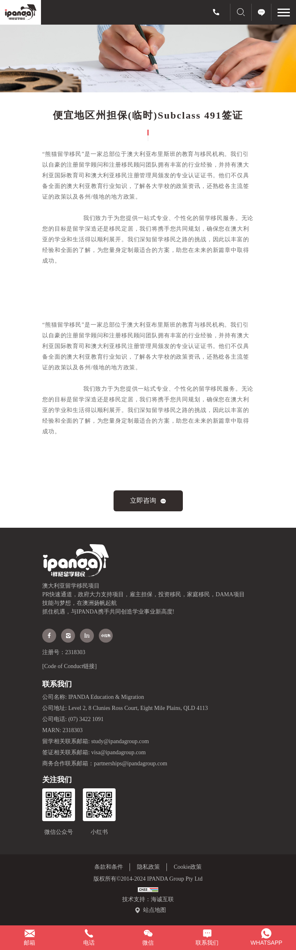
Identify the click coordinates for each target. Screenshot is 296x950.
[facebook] (49, 636)
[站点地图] (150, 910)
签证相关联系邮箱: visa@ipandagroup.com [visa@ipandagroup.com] (94, 752)
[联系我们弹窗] (207, 937)
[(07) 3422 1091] (216, 12)
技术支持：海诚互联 (148, 899)
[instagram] (68, 636)
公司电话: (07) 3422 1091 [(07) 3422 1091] (73, 719)
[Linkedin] (87, 636)
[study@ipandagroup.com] (29, 937)
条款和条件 (108, 867)
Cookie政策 (188, 867)
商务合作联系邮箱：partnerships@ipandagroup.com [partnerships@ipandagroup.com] (104, 763)
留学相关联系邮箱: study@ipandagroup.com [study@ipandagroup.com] (95, 741)
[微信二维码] (148, 937)
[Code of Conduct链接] (69, 666)
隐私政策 (148, 867)
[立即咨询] (261, 12)
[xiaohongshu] (106, 636)
